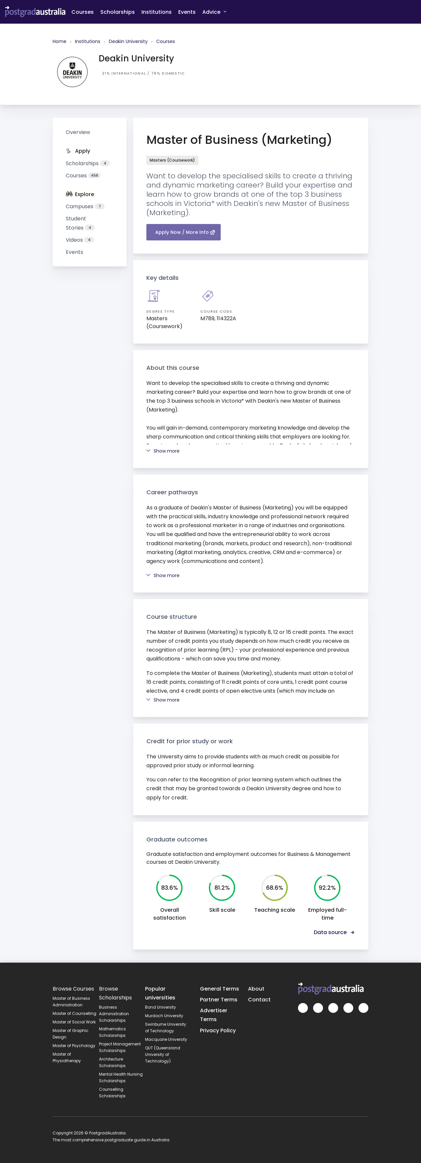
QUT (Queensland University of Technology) (162, 1054)
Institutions (156, 12)
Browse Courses (73, 989)
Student (80, 223)
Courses (82, 12)
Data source (334, 932)
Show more (163, 451)
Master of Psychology (74, 1045)
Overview (78, 132)
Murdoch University (164, 1015)
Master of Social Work (74, 1022)
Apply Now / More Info (185, 232)
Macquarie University (166, 1039)
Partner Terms (218, 999)
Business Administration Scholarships (114, 1013)
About (256, 989)
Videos (80, 240)
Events (187, 12)
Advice (214, 12)
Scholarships (117, 12)
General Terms (219, 989)
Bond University (160, 1007)
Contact (259, 999)
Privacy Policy (218, 1030)
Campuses (85, 206)
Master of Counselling (74, 1013)
